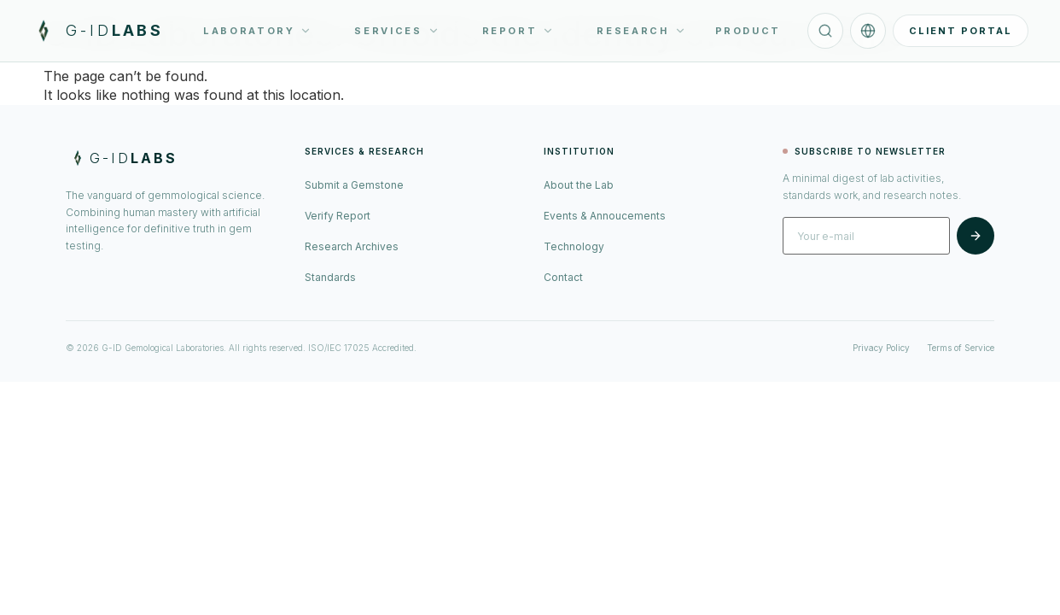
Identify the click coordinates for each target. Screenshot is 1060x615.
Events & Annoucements (605, 215)
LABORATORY (257, 31)
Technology (574, 246)
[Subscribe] (975, 236)
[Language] (868, 31)
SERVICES (396, 31)
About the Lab (579, 185)
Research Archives (352, 246)
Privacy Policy (881, 348)
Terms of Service (960, 348)
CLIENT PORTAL (960, 31)
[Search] (825, 31)
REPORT (518, 31)
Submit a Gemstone (354, 185)
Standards (330, 277)
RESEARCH (641, 31)
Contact (563, 277)
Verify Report (337, 215)
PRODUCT (748, 31)
